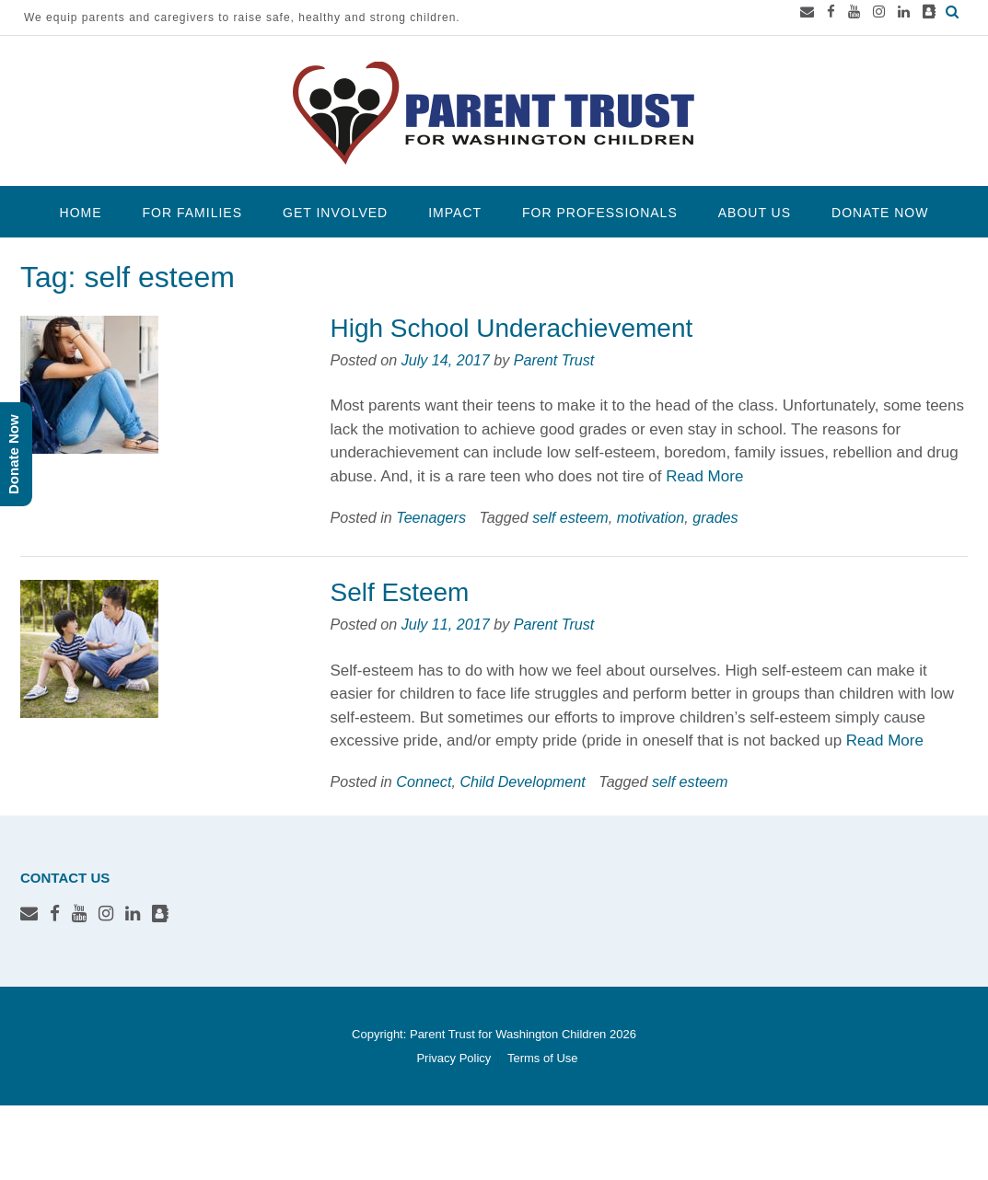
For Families (192, 212)
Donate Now (879, 212)
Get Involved (335, 212)
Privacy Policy (453, 1058)
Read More (704, 476)
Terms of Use (542, 1058)
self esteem (570, 517)
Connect (423, 781)
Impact (455, 212)
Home (81, 212)
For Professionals (600, 212)
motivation (651, 517)
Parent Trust (554, 360)
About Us (754, 212)
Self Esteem (399, 592)
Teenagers (431, 517)
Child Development (522, 781)
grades (715, 517)
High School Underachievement (511, 328)
